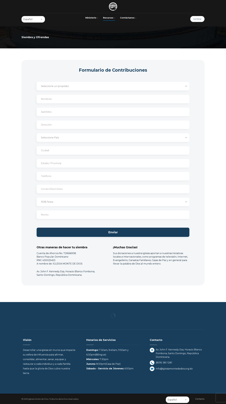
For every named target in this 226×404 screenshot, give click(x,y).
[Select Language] (33, 19)
